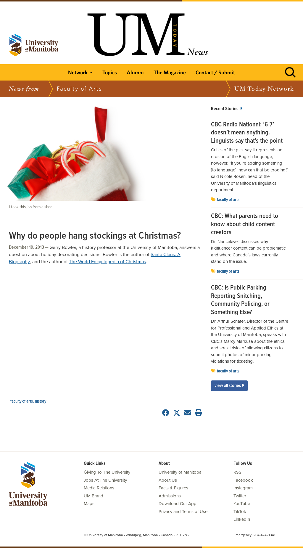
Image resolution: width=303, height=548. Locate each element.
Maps (89, 503)
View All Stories (229, 386)
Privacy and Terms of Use (183, 511)
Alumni (135, 72)
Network (78, 72)
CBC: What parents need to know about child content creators (244, 224)
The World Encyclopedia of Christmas (107, 262)
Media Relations (99, 488)
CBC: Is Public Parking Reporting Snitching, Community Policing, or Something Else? (240, 300)
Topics (109, 72)
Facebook (243, 480)
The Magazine (170, 72)
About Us (168, 480)
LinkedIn (241, 519)
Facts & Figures (173, 488)
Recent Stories (226, 109)
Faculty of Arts (21, 401)
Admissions (170, 496)
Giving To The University (107, 472)
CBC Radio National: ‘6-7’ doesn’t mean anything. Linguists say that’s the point (247, 133)
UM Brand (93, 496)
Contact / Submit (215, 72)
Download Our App (177, 503)
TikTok (239, 511)
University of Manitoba (180, 472)
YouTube (241, 503)
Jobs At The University (105, 480)
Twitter (239, 496)
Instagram (243, 488)
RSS (237, 472)
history (40, 401)
